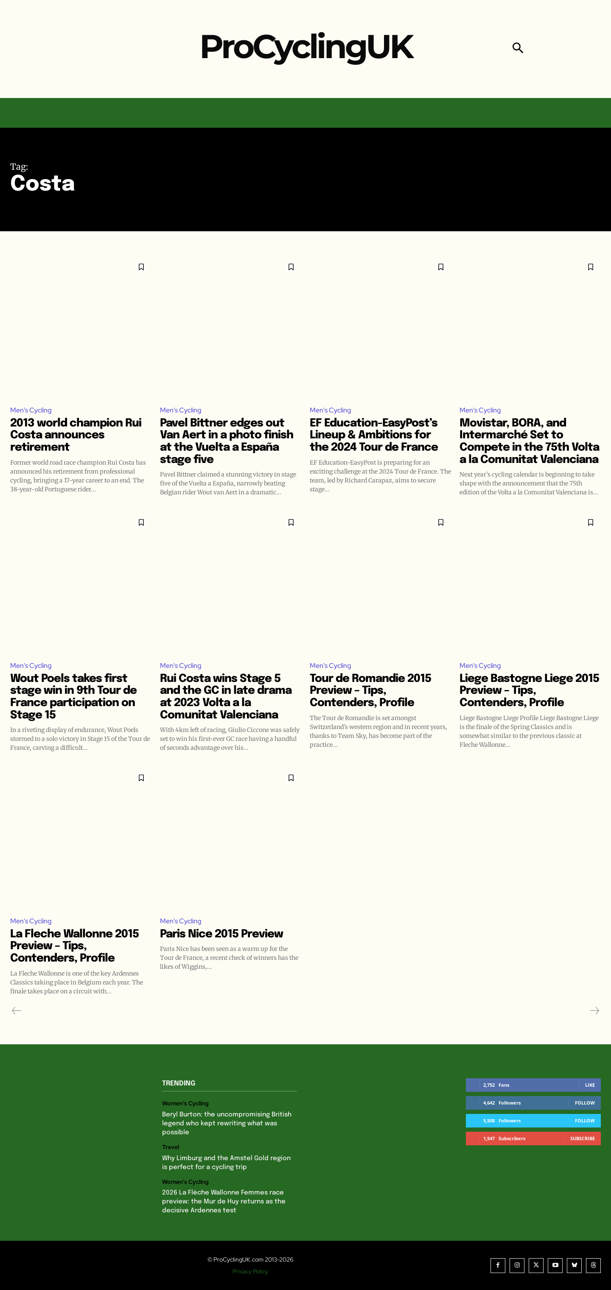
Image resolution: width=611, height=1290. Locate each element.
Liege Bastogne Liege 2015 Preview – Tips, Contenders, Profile (529, 691)
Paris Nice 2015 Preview (221, 934)
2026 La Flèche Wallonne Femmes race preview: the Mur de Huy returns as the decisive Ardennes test (224, 1201)
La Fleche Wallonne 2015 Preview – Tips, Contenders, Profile (74, 946)
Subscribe (582, 1138)
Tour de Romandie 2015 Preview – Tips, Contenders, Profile (370, 691)
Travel (170, 1147)
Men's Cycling (31, 410)
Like (590, 1085)
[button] (518, 49)
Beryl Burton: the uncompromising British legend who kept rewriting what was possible (226, 1123)
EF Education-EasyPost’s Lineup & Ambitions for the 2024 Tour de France (374, 435)
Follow (585, 1102)
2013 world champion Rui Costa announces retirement (75, 435)
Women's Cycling (185, 1103)
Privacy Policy (250, 1271)
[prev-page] (16, 1010)
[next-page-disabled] (594, 1010)
